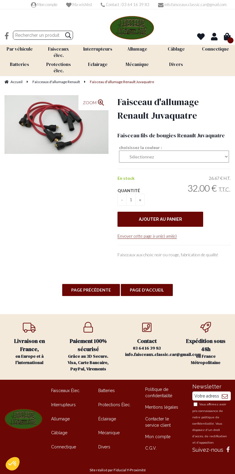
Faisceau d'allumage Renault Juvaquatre (158, 101)
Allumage (60, 410)
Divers (104, 439)
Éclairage (107, 410)
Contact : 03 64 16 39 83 (125, 4)
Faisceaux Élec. (65, 382)
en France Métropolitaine (206, 336)
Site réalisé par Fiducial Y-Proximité (118, 462)
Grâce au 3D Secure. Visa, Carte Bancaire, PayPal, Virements (88, 339)
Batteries (106, 382)
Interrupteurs (63, 396)
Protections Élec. (114, 396)
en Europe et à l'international (29, 336)
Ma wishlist (79, 4)
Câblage (59, 425)
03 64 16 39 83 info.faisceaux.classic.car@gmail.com (150, 332)
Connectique (63, 439)
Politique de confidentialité (158, 384)
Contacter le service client (158, 414)
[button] (12, 464)
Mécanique (109, 425)
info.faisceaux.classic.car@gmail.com (192, 4)
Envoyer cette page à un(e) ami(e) (147, 228)
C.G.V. (151, 440)
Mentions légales (161, 399)
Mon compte (44, 4)
